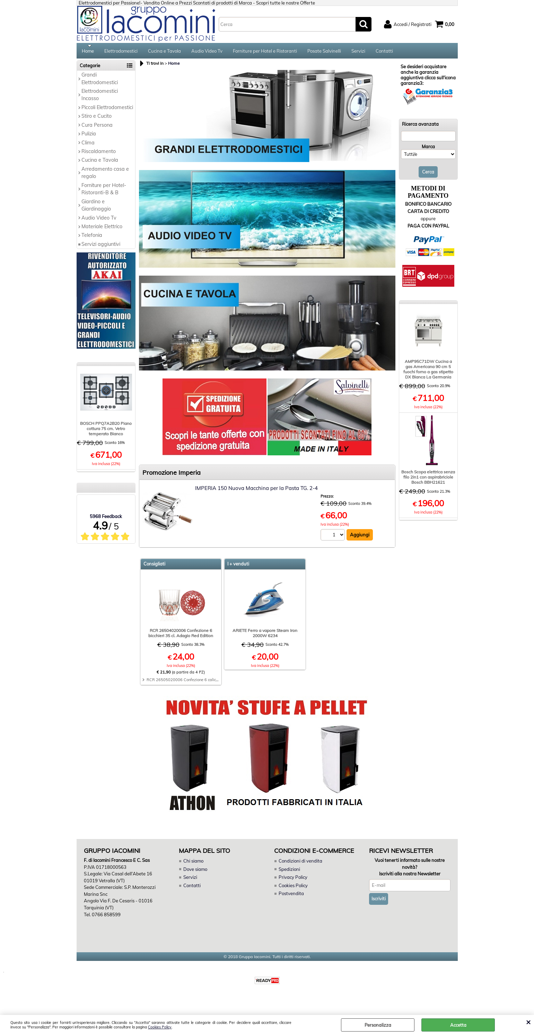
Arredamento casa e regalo (105, 175)
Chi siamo (193, 863)
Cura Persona (97, 127)
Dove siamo (195, 871)
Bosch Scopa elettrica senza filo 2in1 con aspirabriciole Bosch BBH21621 (428, 479)
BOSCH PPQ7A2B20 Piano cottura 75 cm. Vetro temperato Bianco (106, 431)
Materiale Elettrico (101, 229)
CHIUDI (528, 1021)
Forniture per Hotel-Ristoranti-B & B (103, 191)
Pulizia (88, 136)
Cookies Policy (160, 1027)
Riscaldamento (98, 154)
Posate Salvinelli (324, 52)
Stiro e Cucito (96, 118)
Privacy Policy (293, 879)
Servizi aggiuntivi (100, 246)
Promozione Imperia (171, 475)
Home (88, 52)
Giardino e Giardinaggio (96, 207)
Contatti (384, 52)
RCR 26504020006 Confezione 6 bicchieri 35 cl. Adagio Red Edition (180, 635)
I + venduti (238, 566)
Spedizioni (289, 871)
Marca (428, 148)
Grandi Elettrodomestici (99, 81)
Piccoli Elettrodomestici (107, 109)
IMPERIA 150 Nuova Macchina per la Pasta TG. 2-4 (256, 490)
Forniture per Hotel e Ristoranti (265, 52)
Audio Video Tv (206, 52)
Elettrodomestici (121, 52)
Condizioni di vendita (300, 863)
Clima (88, 145)
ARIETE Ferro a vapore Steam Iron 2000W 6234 (265, 635)
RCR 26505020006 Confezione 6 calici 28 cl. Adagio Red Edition (205, 682)
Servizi (358, 52)
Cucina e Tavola (164, 52)
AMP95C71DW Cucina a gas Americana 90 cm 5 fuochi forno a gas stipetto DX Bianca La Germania (428, 371)
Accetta (458, 1025)
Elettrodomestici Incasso (99, 97)
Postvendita (291, 896)
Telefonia (91, 237)
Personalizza (378, 1025)
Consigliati (154, 566)
